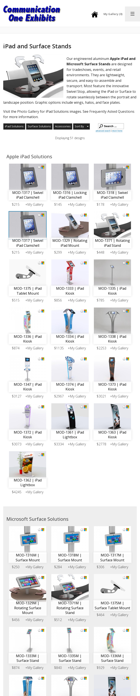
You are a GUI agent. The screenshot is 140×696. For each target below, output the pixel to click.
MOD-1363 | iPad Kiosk (112, 434)
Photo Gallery (28, 111)
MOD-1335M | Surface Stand (70, 658)
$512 (58, 619)
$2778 (101, 444)
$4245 (16, 492)
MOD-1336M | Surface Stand (112, 658)
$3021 (101, 396)
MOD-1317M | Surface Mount (112, 557)
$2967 (59, 396)
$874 (16, 348)
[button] (81, 126)
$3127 (16, 396)
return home (117, 131)
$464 (100, 614)
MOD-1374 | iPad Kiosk (70, 386)
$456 (16, 619)
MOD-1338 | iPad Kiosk (112, 339)
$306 (100, 567)
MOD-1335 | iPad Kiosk (112, 290)
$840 (58, 667)
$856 (58, 300)
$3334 (59, 444)
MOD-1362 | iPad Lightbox (28, 482)
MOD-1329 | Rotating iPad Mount (69, 243)
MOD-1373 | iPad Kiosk (112, 386)
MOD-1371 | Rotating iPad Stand (112, 243)
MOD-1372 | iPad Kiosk (28, 434)
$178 (100, 204)
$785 (100, 300)
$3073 (16, 444)
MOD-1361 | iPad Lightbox (70, 434)
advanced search (103, 131)
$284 (58, 567)
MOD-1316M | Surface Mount (28, 557)
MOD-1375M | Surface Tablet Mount (112, 605)
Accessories (63, 126)
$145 (58, 204)
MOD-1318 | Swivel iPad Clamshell (112, 195)
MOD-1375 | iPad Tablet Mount (28, 290)
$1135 (59, 348)
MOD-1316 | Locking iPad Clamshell (70, 195)
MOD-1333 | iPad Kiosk (70, 290)
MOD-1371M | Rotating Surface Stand (70, 608)
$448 (100, 252)
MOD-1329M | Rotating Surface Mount (27, 608)
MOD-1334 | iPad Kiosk (70, 339)
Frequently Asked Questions (111, 111)
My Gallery (112, 14)
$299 (58, 252)
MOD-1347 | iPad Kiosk (28, 386)
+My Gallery (34, 204)
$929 (100, 667)
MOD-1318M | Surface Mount (70, 557)
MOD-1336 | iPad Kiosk (28, 339)
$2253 (101, 348)
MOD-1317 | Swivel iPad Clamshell (27, 195)
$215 (16, 204)
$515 (16, 300)
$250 (16, 567)
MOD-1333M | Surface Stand (27, 658)
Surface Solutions (39, 126)
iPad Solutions (14, 126)
